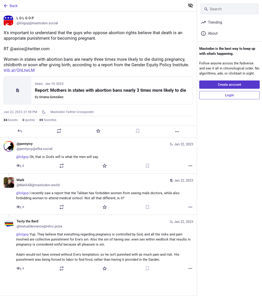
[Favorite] (98, 131)
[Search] (229, 9)
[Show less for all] (190, 5)
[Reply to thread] (20, 166)
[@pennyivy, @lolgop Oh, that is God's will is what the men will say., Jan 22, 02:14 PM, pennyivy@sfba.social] (98, 155)
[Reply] (19, 131)
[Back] (92, 5)
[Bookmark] (137, 131)
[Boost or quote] (59, 131)
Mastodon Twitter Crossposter (72, 112)
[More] (177, 131)
